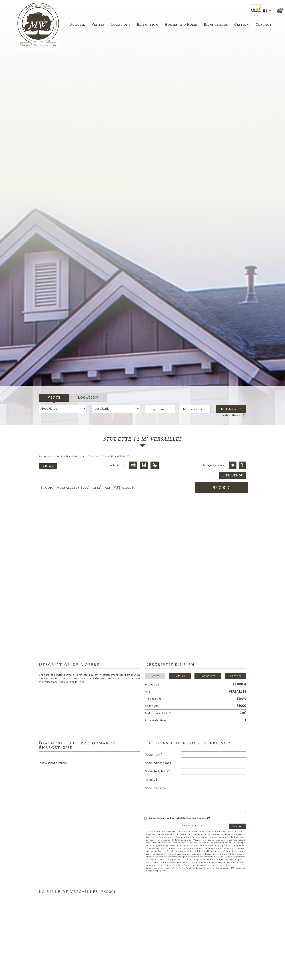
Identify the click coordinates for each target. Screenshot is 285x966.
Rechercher (231, 409)
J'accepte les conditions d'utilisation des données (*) (179, 818)
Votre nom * (153, 754)
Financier (235, 675)
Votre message (155, 788)
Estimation (147, 24)
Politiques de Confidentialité (199, 868)
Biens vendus (216, 24)
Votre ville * (153, 780)
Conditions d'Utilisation (231, 868)
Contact (264, 24)
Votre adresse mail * (159, 763)
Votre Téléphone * (157, 771)
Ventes (97, 24)
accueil (77, 24)
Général (155, 675)
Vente (54, 397)
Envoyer (237, 826)
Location (88, 397)
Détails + (179, 675)
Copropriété (207, 675)
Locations (120, 24)
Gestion (241, 24)
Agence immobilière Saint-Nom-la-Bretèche (62, 456)
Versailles (93, 456)
